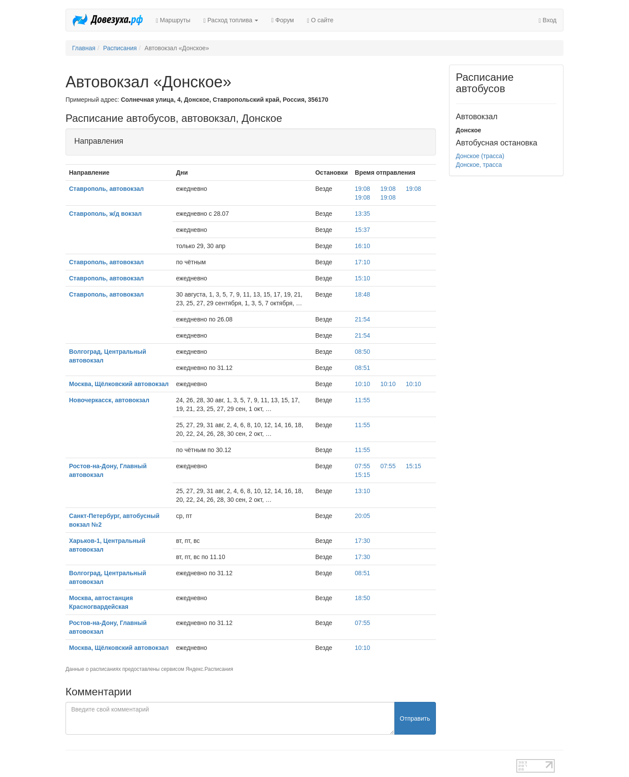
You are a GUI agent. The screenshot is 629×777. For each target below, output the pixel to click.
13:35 (362, 213)
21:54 (362, 319)
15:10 (362, 278)
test (284, 763)
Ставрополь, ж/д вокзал (105, 213)
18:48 (362, 294)
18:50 (362, 597)
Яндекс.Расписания (209, 669)
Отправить (415, 718)
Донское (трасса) (480, 155)
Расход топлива (231, 20)
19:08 (362, 188)
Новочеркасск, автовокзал (109, 400)
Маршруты (173, 20)
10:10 (362, 383)
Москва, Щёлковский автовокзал (119, 383)
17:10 (362, 262)
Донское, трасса (479, 164)
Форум (282, 20)
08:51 (362, 367)
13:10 (362, 490)
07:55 (362, 466)
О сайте (320, 20)
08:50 (362, 351)
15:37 (362, 229)
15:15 (413, 466)
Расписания (120, 48)
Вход (547, 20)
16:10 (362, 245)
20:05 (362, 515)
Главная (83, 48)
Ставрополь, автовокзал (106, 188)
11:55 (362, 400)
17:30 (362, 540)
